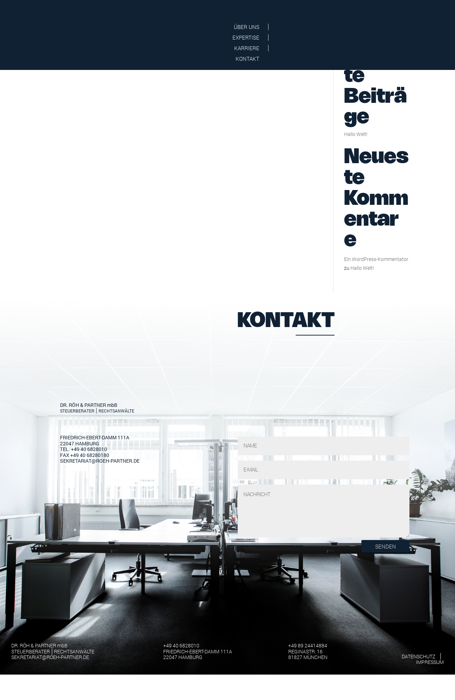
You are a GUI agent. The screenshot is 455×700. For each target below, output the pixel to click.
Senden (385, 616)
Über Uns (284, 27)
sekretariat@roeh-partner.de (100, 530)
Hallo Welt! (355, 204)
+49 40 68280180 (89, 525)
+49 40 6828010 (89, 519)
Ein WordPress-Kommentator (376, 329)
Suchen (397, 97)
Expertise (329, 27)
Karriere (373, 27)
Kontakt (416, 27)
